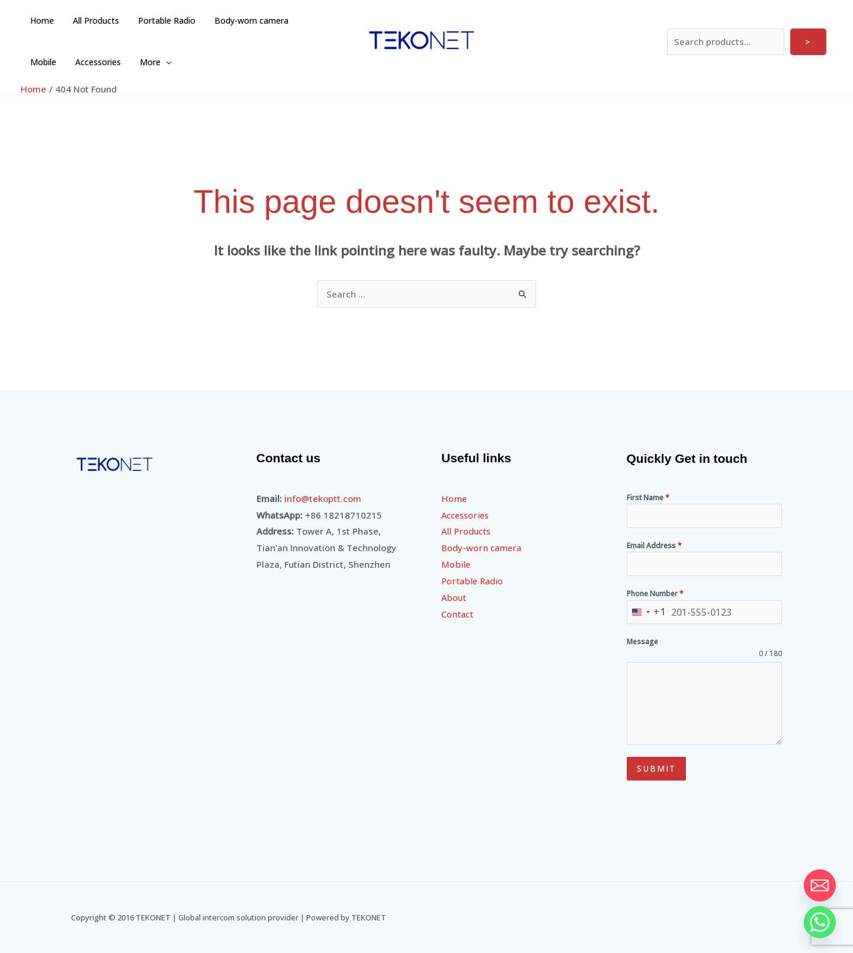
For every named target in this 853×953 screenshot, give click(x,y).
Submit (656, 768)
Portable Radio (161, 20)
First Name (648, 498)
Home (41, 20)
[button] (117, 62)
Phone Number (655, 594)
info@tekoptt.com (322, 498)
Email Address (654, 546)
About (454, 597)
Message (642, 642)
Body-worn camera (243, 20)
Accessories (52, 62)
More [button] (107, 62)
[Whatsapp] (820, 922)
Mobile (310, 20)
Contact (457, 614)
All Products (92, 20)
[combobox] (647, 612)
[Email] (820, 885)
